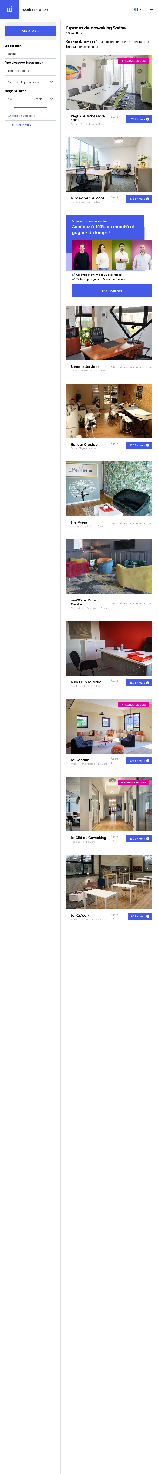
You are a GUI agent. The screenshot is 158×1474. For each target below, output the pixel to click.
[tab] (30, 31)
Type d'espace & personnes (24, 62)
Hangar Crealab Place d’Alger (109, 411)
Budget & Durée (15, 90)
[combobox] (30, 71)
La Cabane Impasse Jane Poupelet (109, 726)
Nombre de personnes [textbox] (23, 82)
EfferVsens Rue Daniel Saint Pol (109, 488)
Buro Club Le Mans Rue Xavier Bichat (109, 648)
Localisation (13, 45)
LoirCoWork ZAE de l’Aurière (109, 882)
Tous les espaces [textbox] (19, 71)
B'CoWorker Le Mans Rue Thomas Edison (109, 164)
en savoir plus (88, 47)
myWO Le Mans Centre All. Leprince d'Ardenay (109, 566)
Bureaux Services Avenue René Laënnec (109, 333)
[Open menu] (150, 9)
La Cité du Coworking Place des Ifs (109, 804)
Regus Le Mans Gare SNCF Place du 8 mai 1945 (109, 82)
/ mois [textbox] (38, 99)
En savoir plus (127, 291)
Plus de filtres (19, 125)
